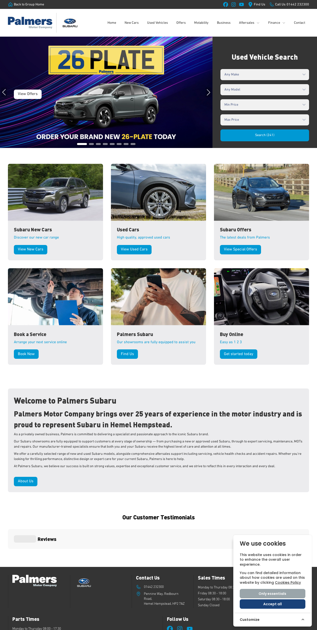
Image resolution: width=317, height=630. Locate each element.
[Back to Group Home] (26, 4)
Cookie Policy (185, 623)
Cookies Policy (288, 582)
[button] (82, 144)
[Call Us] (289, 4)
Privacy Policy (207, 623)
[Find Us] (256, 4)
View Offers (28, 94)
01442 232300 (154, 546)
